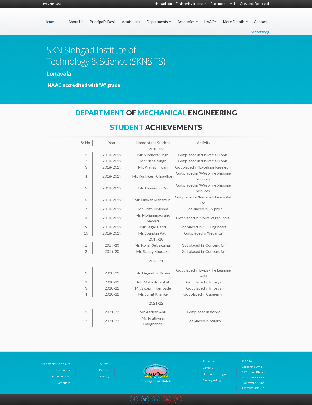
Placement (218, 4)
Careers (208, 367)
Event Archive (61, 376)
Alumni (104, 364)
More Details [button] (235, 21)
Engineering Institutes (191, 4)
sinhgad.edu (163, 4)
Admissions (131, 21)
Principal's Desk (103, 21)
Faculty (104, 376)
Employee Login (213, 380)
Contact (260, 21)
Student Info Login (214, 374)
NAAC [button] (210, 21)
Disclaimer (63, 370)
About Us (75, 21)
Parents (104, 370)
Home (49, 21)
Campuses (63, 383)
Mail (233, 4)
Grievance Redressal (254, 4)
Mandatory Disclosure (55, 364)
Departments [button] (158, 21)
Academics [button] (187, 21)
